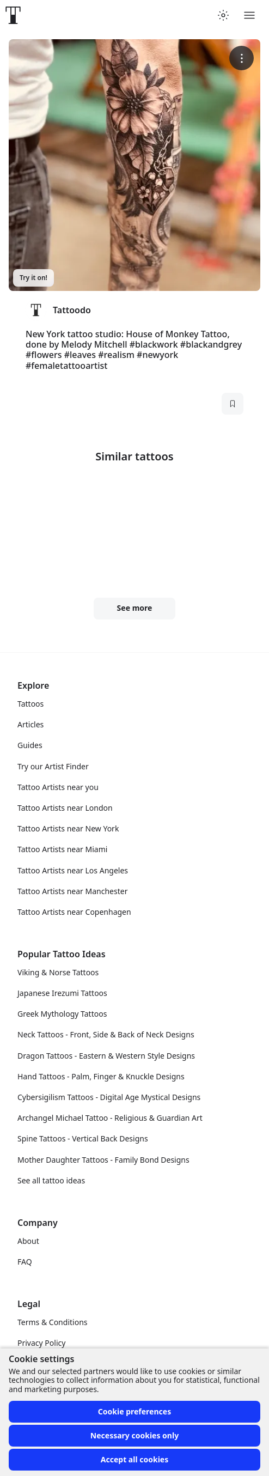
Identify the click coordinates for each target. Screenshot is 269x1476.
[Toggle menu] (249, 15)
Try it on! (33, 277)
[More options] (241, 58)
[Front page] (13, 15)
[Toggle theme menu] (223, 15)
